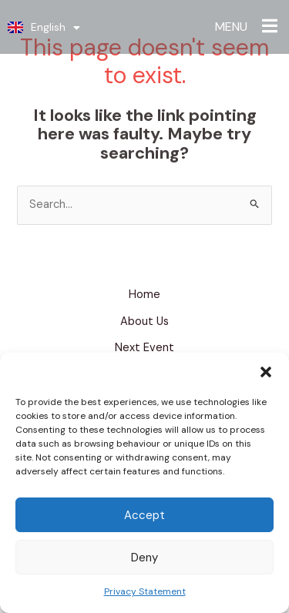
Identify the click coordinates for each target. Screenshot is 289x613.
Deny (144, 557)
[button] (266, 372)
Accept (144, 515)
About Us (144, 321)
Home (144, 294)
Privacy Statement (145, 591)
